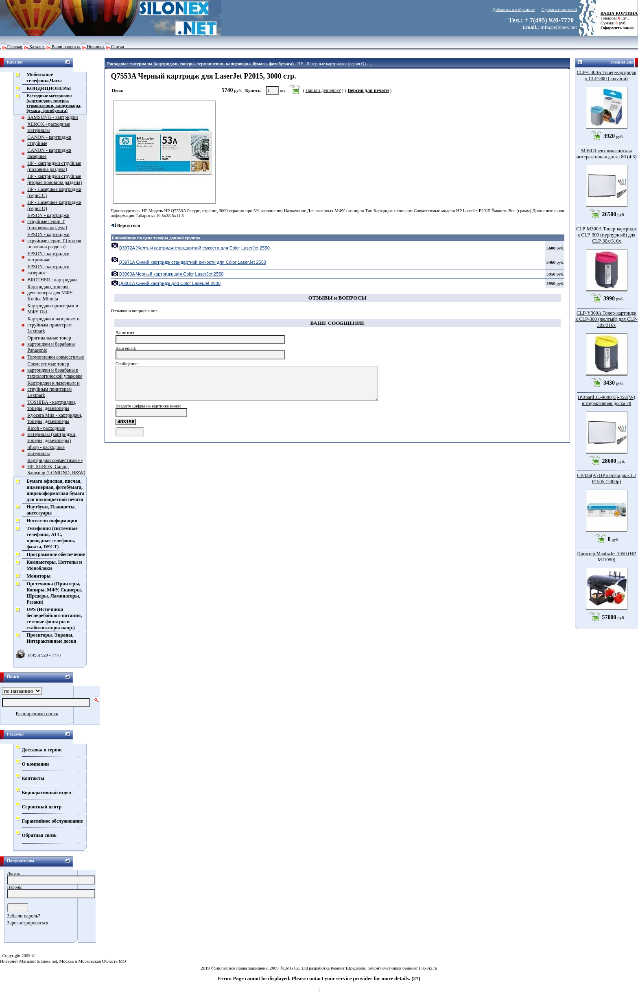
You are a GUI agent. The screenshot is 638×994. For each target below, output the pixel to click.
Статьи (117, 46)
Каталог (36, 46)
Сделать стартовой (559, 9)
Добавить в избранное (514, 9)
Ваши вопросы (66, 46)
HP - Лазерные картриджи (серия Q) (331, 63)
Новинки (95, 46)
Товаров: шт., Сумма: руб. (617, 18)
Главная (14, 46)
